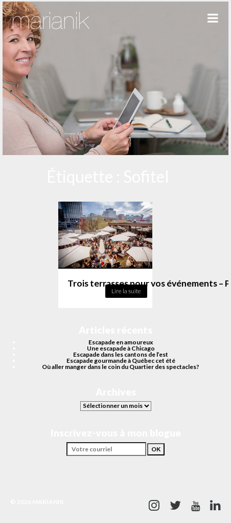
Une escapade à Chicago (121, 348)
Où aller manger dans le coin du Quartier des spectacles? (120, 367)
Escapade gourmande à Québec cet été (120, 360)
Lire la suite (126, 291)
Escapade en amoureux (120, 342)
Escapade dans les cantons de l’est (120, 354)
